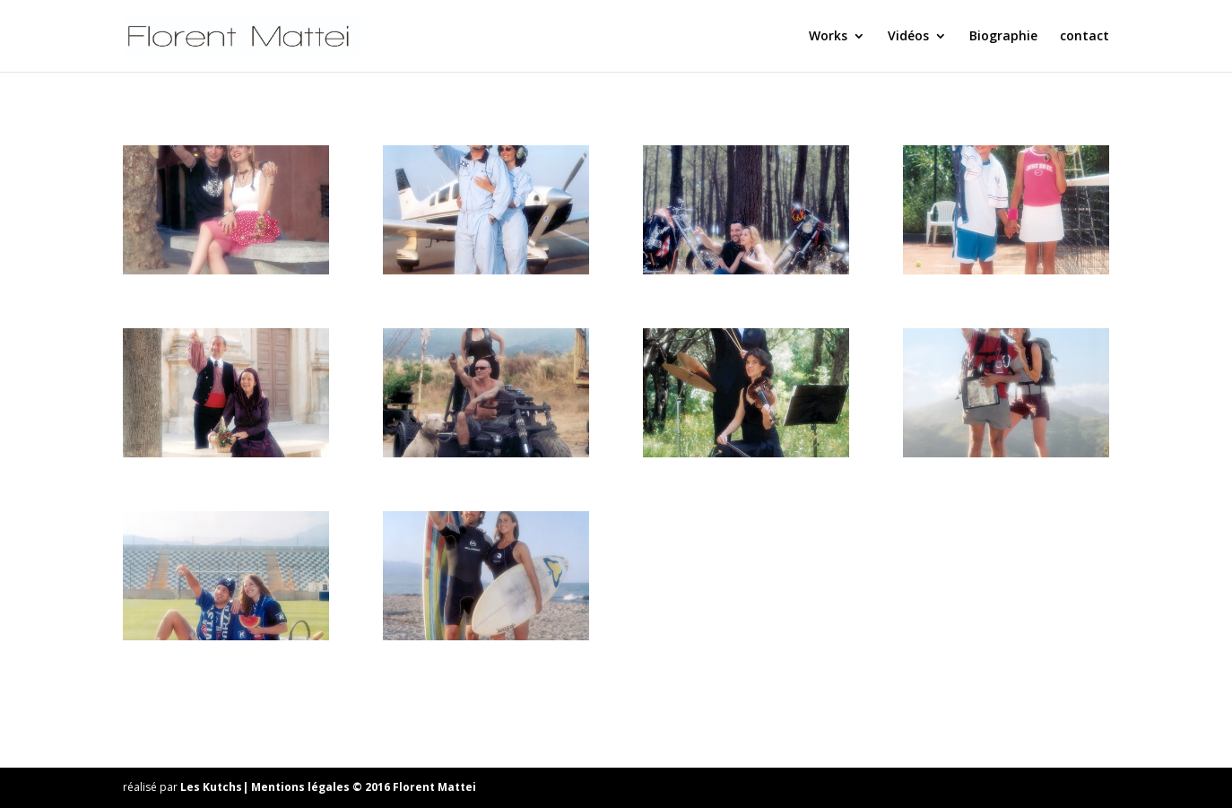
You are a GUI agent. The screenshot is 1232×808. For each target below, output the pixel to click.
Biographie (1003, 37)
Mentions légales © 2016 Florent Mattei (363, 787)
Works (828, 37)
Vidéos (908, 37)
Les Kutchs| (215, 787)
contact (1084, 37)
